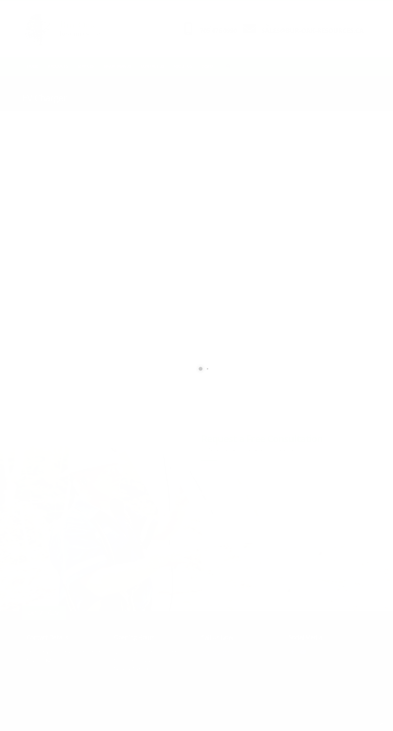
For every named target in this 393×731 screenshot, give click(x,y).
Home (32, 66)
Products (58, 66)
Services (85, 66)
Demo (207, 66)
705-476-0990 (226, 651)
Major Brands (117, 66)
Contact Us (152, 66)
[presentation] (249, 561)
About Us (183, 66)
